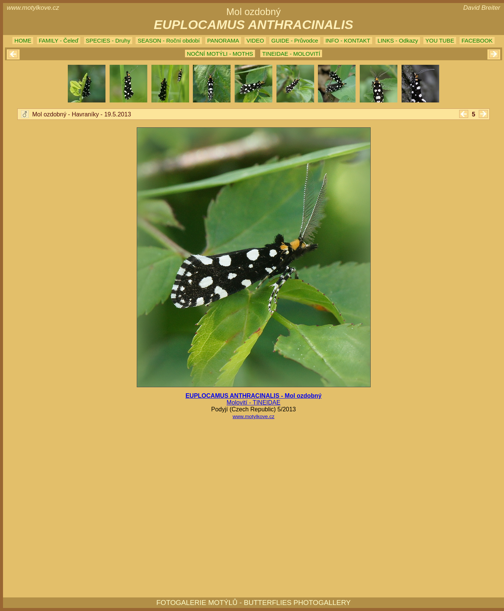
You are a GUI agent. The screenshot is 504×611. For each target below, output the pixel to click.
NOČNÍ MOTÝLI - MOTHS (220, 53)
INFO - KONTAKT (347, 40)
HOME (22, 40)
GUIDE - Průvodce (294, 40)
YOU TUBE (439, 40)
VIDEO (255, 40)
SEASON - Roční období (168, 40)
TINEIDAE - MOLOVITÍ (291, 53)
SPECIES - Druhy (108, 40)
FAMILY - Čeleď (58, 40)
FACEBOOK (477, 40)
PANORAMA (223, 40)
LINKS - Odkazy (397, 40)
